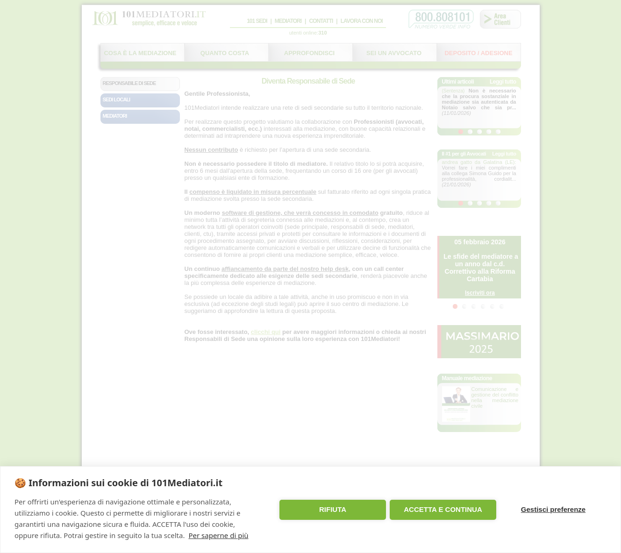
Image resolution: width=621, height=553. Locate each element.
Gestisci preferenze (553, 509)
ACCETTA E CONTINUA (443, 509)
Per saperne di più (218, 535)
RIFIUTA (332, 509)
